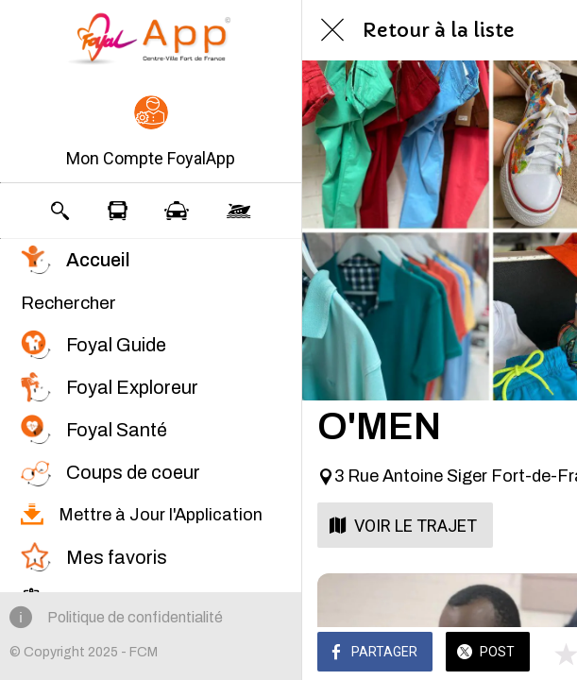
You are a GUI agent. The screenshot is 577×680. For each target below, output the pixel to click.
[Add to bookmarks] (494, 653)
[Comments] (539, 653)
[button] (150, 133)
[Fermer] (332, 30)
